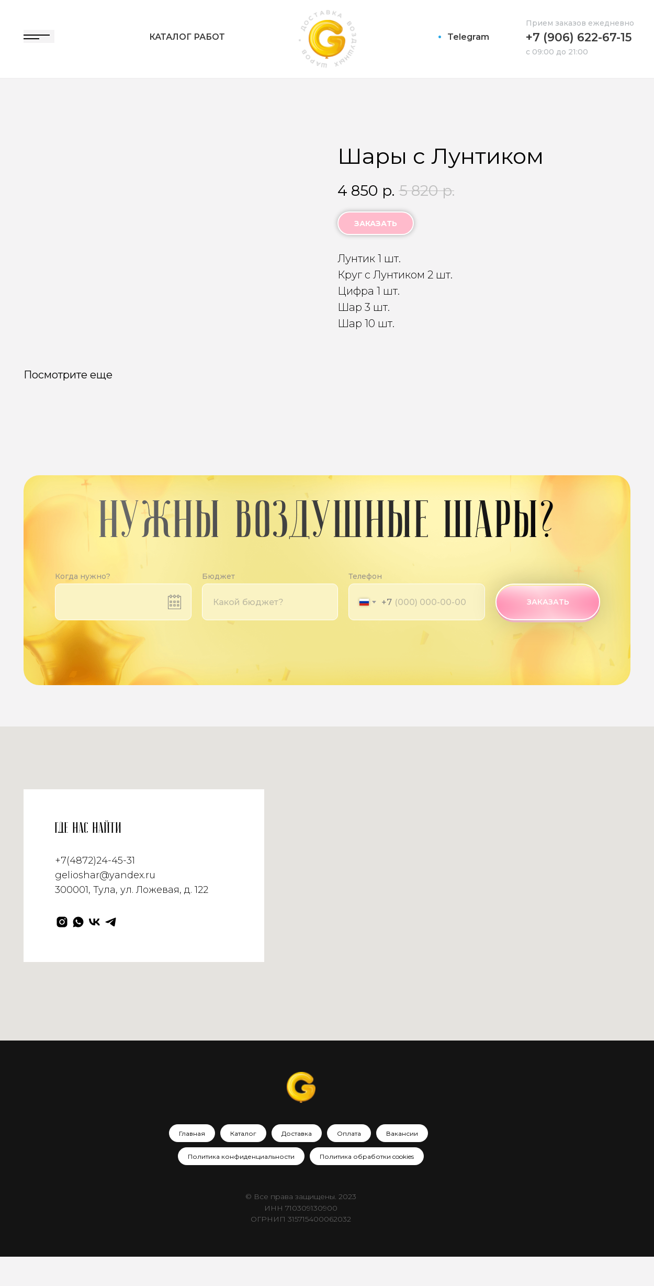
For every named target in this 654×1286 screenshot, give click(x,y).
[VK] (94, 950)
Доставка (296, 1163)
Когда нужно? (82, 605)
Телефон (365, 605)
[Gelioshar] (62, 950)
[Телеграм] (110, 950)
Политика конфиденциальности (241, 1186)
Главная (192, 1163)
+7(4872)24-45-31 (95, 890)
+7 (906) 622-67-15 (579, 37)
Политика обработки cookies (367, 1186)
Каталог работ (187, 37)
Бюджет (218, 605)
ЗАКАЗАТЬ (548, 631)
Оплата (349, 1163)
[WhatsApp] (78, 950)
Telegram (468, 37)
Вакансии (402, 1163)
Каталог (243, 1163)
